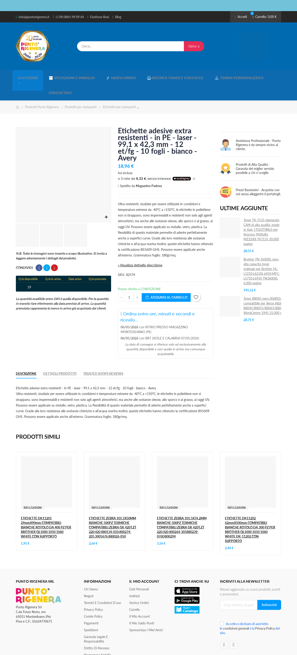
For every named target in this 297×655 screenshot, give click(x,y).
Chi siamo (91, 571)
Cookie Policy (93, 598)
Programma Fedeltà (97, 637)
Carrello (134, 592)
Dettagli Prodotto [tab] (59, 355)
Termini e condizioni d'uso (102, 585)
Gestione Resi (99, 17)
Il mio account (139, 598)
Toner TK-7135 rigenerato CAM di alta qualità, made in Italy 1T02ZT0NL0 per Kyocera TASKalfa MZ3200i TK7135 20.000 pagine (261, 214)
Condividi (39, 249)
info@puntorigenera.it (34, 17)
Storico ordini (139, 585)
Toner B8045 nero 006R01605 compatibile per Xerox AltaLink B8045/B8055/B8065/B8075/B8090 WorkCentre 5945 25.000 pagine (269, 287)
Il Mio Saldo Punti (141, 605)
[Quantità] (129, 279)
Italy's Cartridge (33, 489)
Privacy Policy (93, 592)
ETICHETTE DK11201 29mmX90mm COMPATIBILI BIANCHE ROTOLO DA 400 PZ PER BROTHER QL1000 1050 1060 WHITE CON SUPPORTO (46, 509)
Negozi (88, 578)
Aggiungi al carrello (166, 279)
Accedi (241, 17)
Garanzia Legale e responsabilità (96, 621)
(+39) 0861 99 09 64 (70, 17)
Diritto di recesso (96, 630)
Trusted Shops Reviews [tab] (103, 355)
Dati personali (139, 571)
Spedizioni (91, 612)
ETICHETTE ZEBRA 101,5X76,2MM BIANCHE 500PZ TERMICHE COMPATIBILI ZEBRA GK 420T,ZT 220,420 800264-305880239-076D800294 (182, 509)
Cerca (194, 46)
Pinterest (54, 249)
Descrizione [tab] (26, 355)
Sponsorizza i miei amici (146, 612)
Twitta (46, 249)
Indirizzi (134, 578)
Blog (118, 17)
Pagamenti (91, 605)
